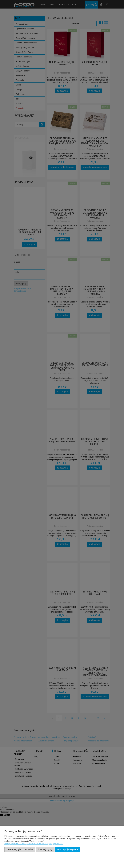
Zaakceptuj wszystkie (67, 849)
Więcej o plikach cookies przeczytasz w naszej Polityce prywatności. (33, 843)
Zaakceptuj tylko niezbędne (19, 849)
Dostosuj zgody (45, 849)
